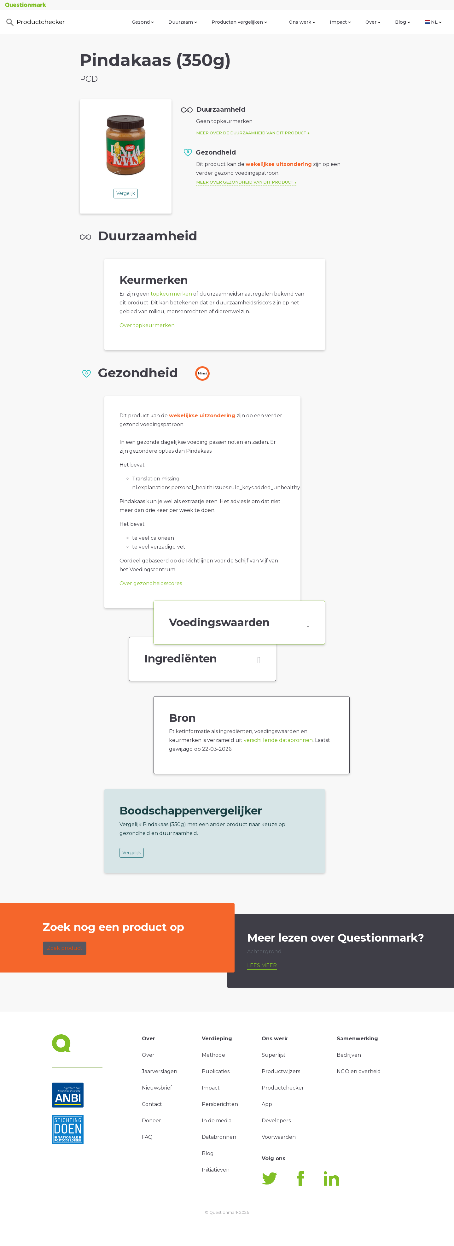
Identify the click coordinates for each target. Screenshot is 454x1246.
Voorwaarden (279, 1137)
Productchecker (35, 22)
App (267, 1104)
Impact (340, 22)
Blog (402, 22)
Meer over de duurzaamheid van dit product (251, 133)
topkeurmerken (171, 294)
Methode (213, 1055)
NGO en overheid (359, 1071)
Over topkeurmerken (147, 325)
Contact (152, 1104)
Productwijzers (281, 1071)
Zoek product (64, 948)
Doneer (151, 1121)
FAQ (147, 1137)
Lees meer (262, 965)
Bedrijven (349, 1055)
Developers (276, 1121)
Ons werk (302, 22)
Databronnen (219, 1137)
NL (433, 22)
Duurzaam (182, 22)
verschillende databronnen (278, 740)
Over (373, 22)
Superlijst (274, 1055)
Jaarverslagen (159, 1071)
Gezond (143, 22)
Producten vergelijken (239, 22)
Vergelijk (125, 193)
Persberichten (220, 1104)
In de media (216, 1121)
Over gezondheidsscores (150, 583)
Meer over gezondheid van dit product (245, 182)
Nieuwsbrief (157, 1088)
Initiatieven (216, 1170)
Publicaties (216, 1071)
